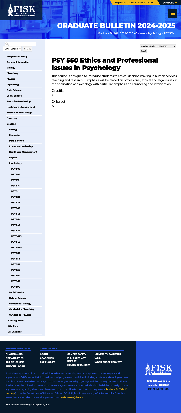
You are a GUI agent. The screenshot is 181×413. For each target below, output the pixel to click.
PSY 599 (15, 286)
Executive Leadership (19, 101)
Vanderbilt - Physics (20, 315)
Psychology (155, 33)
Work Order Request (108, 362)
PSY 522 (15, 197)
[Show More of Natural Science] (6, 298)
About (44, 354)
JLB (48, 404)
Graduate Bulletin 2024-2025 (115, 33)
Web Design (12, 404)
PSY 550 (15, 253)
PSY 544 (15, 219)
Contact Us (158, 389)
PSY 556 (15, 270)
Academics (47, 358)
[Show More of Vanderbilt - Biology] (6, 303)
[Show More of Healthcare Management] (4, 107)
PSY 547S (16, 236)
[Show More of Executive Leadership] (4, 101)
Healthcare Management (21, 107)
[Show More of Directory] (4, 118)
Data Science (14, 90)
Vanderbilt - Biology (20, 303)
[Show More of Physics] (4, 78)
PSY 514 (15, 185)
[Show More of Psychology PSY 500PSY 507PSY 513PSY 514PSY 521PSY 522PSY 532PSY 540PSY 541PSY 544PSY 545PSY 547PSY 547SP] (6, 163)
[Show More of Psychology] (4, 84)
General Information (18, 62)
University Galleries (108, 354)
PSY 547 (15, 230)
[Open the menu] (172, 13)
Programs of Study (17, 56)
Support (37, 404)
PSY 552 (15, 258)
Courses (140, 33)
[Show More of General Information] (4, 62)
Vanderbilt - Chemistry (21, 309)
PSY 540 (15, 208)
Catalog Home (16, 320)
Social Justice (14, 95)
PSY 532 (15, 202)
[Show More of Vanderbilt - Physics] (6, 314)
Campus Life (47, 362)
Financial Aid (14, 354)
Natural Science (17, 298)
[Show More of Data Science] (4, 90)
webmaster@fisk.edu (72, 397)
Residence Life (14, 362)
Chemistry (12, 73)
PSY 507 (15, 174)
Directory (12, 118)
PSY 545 (15, 225)
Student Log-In (15, 366)
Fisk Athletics (14, 358)
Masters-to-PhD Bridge (19, 112)
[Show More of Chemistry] (4, 73)
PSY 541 (15, 213)
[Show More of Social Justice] (4, 95)
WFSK (98, 358)
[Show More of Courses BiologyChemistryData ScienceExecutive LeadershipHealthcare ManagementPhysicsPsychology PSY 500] (4, 123)
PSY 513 (15, 180)
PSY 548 (15, 242)
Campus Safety (76, 354)
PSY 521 (15, 191)
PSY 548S (16, 247)
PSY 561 (15, 275)
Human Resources (78, 365)
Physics (11, 79)
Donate (170, 2)
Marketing (25, 404)
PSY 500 (15, 168)
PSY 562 (15, 281)
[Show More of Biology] (4, 67)
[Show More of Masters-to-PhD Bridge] (4, 112)
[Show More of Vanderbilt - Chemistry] (6, 309)
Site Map (13, 326)
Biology (11, 67)
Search (27, 49)
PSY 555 (15, 264)
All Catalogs (14, 331)
